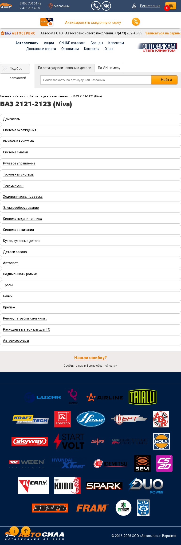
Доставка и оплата (41, 49)
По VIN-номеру (109, 68)
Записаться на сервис (163, 33)
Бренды (97, 43)
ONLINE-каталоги (72, 43)
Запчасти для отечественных (49, 96)
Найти (166, 80)
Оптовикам (70, 49)
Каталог (20, 96)
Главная (5, 96)
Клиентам (116, 43)
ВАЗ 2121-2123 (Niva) (87, 96)
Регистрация (150, 6)
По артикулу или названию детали (64, 68)
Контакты (91, 49)
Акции (49, 43)
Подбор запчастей (18, 70)
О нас (109, 49)
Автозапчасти (27, 43)
